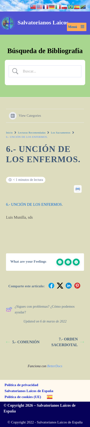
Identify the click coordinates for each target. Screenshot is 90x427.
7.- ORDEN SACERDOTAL (67, 342)
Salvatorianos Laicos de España (29, 391)
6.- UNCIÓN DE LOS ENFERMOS (34, 204)
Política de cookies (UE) (23, 397)
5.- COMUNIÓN (23, 342)
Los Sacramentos (60, 132)
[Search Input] (49, 71)
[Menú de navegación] (77, 27)
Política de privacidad (21, 385)
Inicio (9, 132)
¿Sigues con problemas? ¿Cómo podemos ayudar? (40, 309)
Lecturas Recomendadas (32, 132)
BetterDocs (54, 366)
